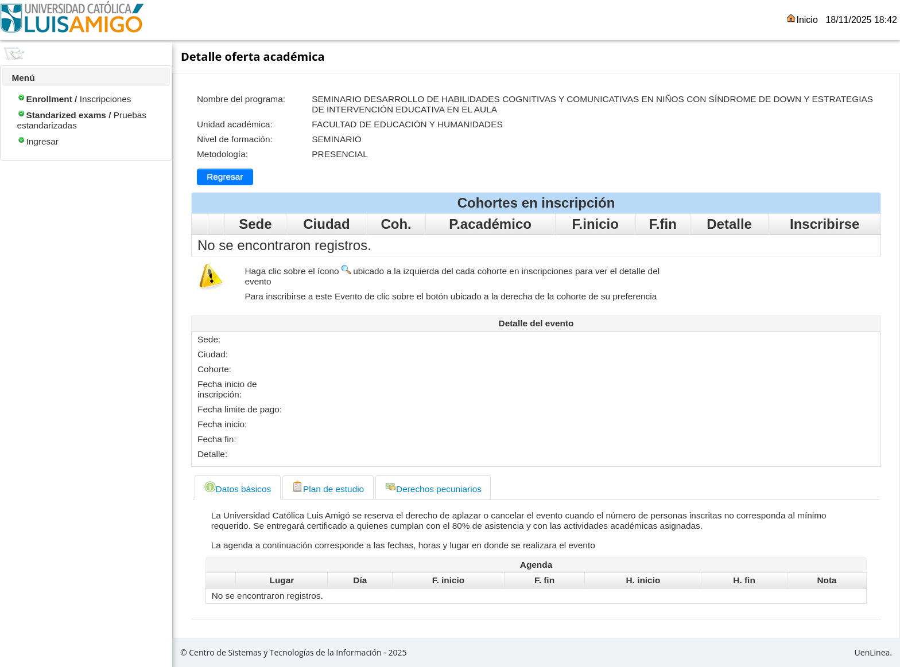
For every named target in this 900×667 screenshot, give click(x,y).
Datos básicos (237, 487)
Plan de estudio (328, 487)
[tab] (237, 487)
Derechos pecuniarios (433, 487)
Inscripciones (74, 99)
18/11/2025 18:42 (861, 20)
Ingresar (37, 141)
